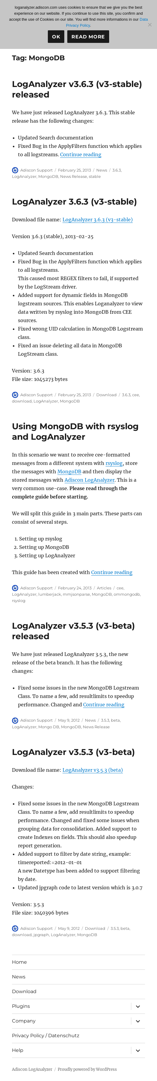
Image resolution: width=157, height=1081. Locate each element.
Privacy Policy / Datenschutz (45, 1035)
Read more (88, 37)
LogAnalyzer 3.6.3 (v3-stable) (74, 201)
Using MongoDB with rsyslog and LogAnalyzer (75, 431)
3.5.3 (105, 720)
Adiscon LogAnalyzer (90, 480)
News (101, 170)
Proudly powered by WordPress (87, 1069)
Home (19, 962)
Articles (104, 587)
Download (106, 394)
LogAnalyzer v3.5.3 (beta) (93, 770)
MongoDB (48, 176)
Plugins (21, 1006)
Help (17, 1050)
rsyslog (114, 463)
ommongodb (127, 594)
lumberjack (49, 594)
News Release (73, 176)
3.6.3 (116, 170)
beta (115, 720)
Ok (56, 37)
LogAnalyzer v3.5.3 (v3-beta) (73, 752)
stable (95, 176)
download (22, 401)
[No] (150, 25)
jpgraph (41, 934)
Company (24, 1021)
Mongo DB (48, 726)
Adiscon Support (36, 170)
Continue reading (80, 154)
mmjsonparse (76, 594)
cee (135, 394)
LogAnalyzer (24, 176)
